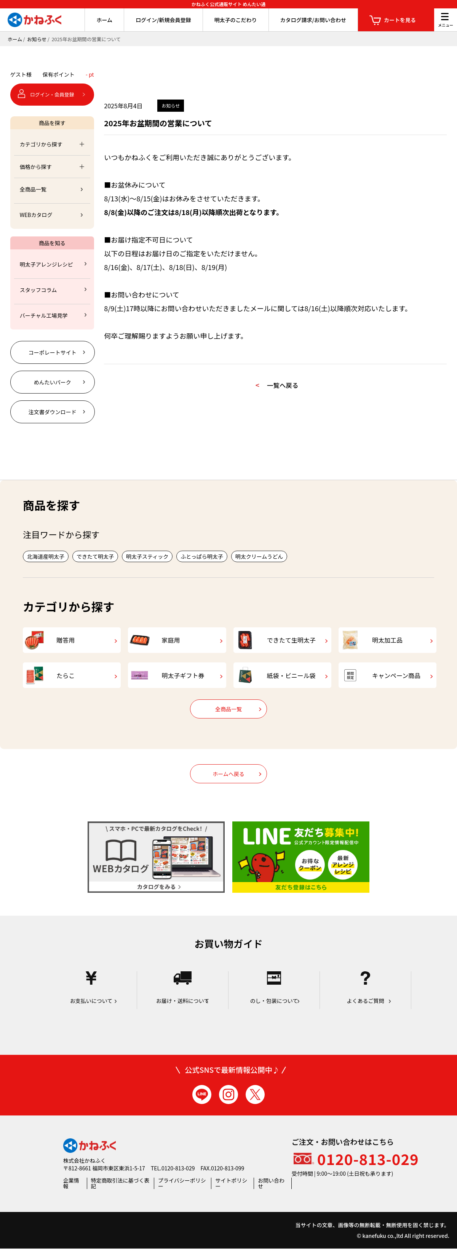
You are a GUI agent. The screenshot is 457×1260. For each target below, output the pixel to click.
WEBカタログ (36, 215)
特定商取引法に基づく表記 (120, 1194)
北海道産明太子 (45, 556)
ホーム (104, 20)
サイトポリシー (231, 1194)
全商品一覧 (33, 189)
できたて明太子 (95, 556)
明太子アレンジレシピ (46, 264)
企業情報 (71, 1194)
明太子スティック (147, 556)
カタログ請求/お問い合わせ (313, 20)
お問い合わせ (271, 1194)
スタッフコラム (38, 290)
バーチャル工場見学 (44, 315)
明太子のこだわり (235, 20)
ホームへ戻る (228, 785)
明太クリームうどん (259, 556)
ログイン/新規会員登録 (163, 20)
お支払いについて (91, 999)
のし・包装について (274, 999)
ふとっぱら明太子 (202, 556)
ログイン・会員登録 (52, 94)
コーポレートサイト (53, 352)
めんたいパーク (52, 382)
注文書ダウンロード (53, 412)
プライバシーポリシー (182, 1194)
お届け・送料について (182, 999)
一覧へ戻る (287, 387)
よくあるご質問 (365, 999)
